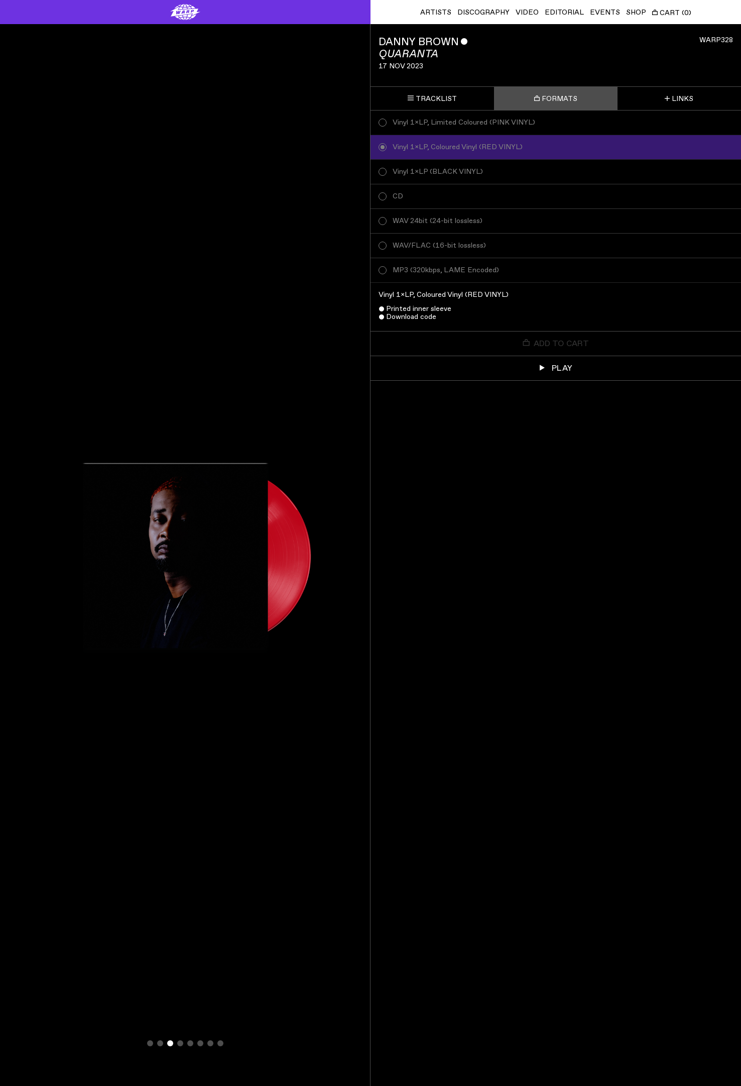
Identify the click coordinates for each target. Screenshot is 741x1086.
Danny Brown (419, 42)
